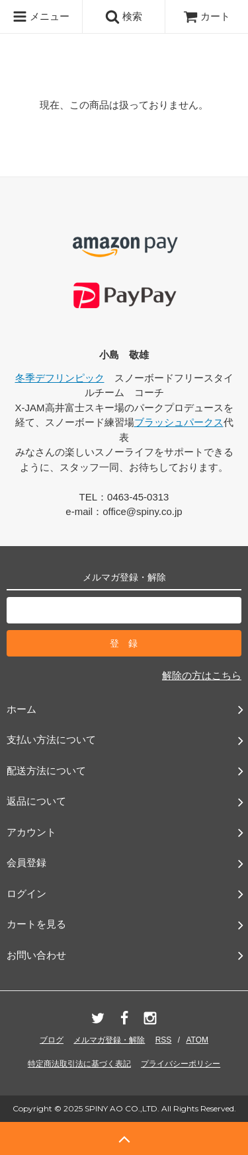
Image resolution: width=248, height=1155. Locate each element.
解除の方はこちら (201, 675)
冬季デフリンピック (59, 377)
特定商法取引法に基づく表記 (79, 1063)
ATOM (197, 1040)
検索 (123, 16)
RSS (163, 1040)
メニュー (41, 16)
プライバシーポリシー (180, 1063)
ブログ (51, 1040)
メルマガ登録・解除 (109, 1040)
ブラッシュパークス (179, 422)
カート (206, 16)
